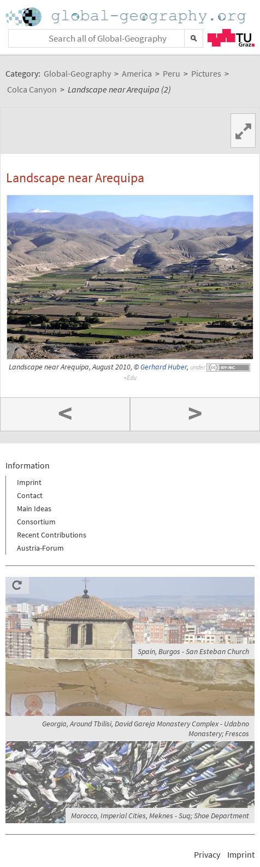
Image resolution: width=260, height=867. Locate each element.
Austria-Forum (40, 548)
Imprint (29, 482)
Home (126, 16)
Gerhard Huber (163, 367)
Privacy (207, 854)
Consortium (36, 522)
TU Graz (231, 38)
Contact (30, 495)
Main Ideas (34, 508)
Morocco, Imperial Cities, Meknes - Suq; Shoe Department (160, 815)
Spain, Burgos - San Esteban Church (193, 651)
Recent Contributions (51, 535)
